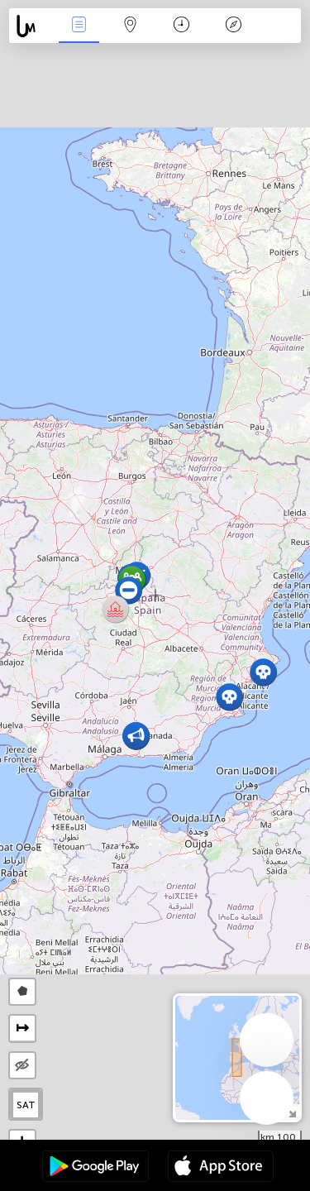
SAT (26, 1105)
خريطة (130, 26)
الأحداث (78, 26)
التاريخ (181, 26)
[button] (115, 609)
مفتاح (233, 26)
